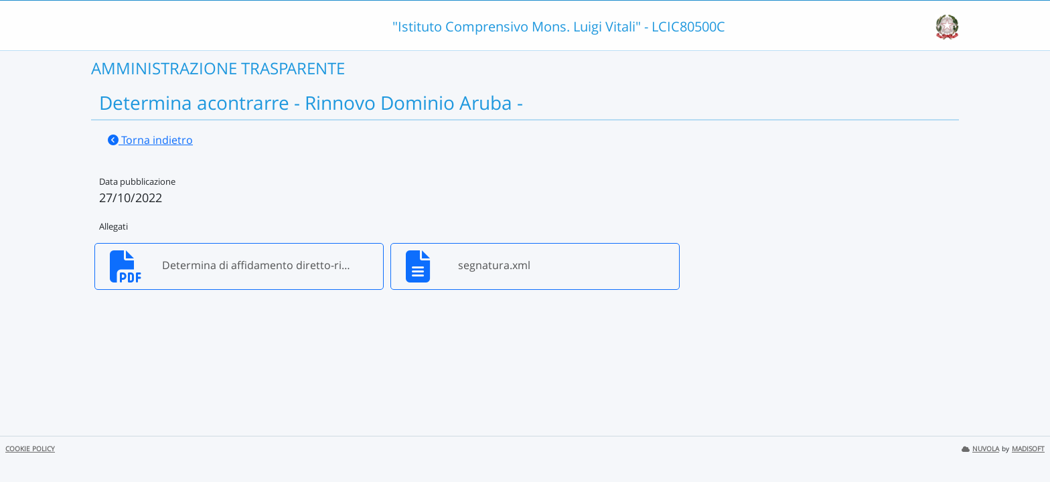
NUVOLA (980, 449)
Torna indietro (150, 140)
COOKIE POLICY (30, 449)
